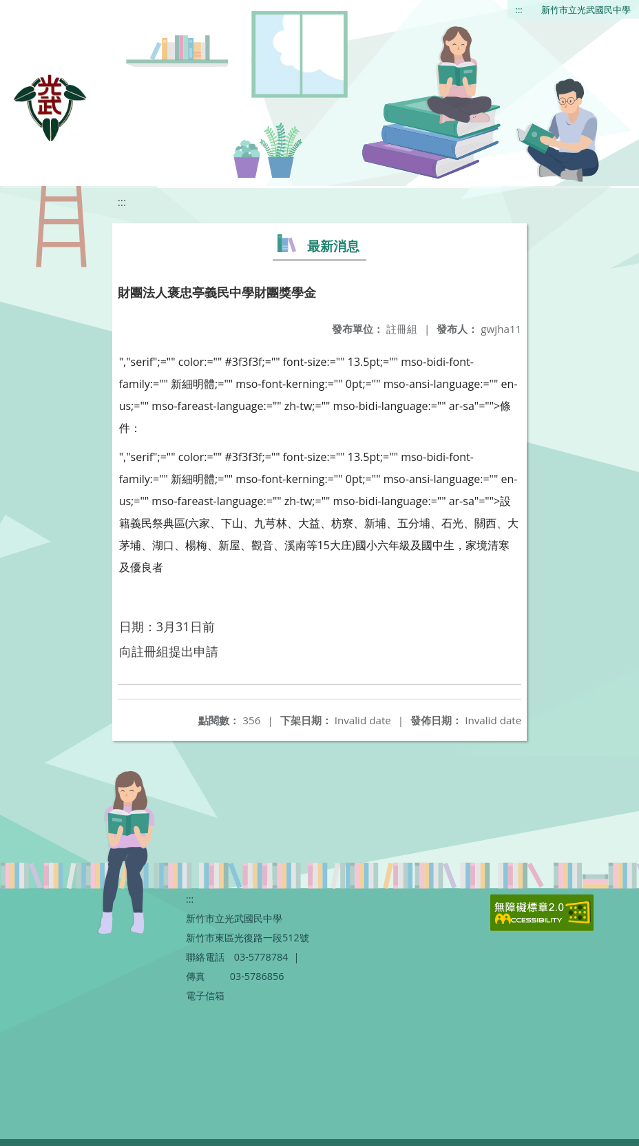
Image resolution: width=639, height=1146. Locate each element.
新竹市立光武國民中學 (586, 9)
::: (519, 9)
